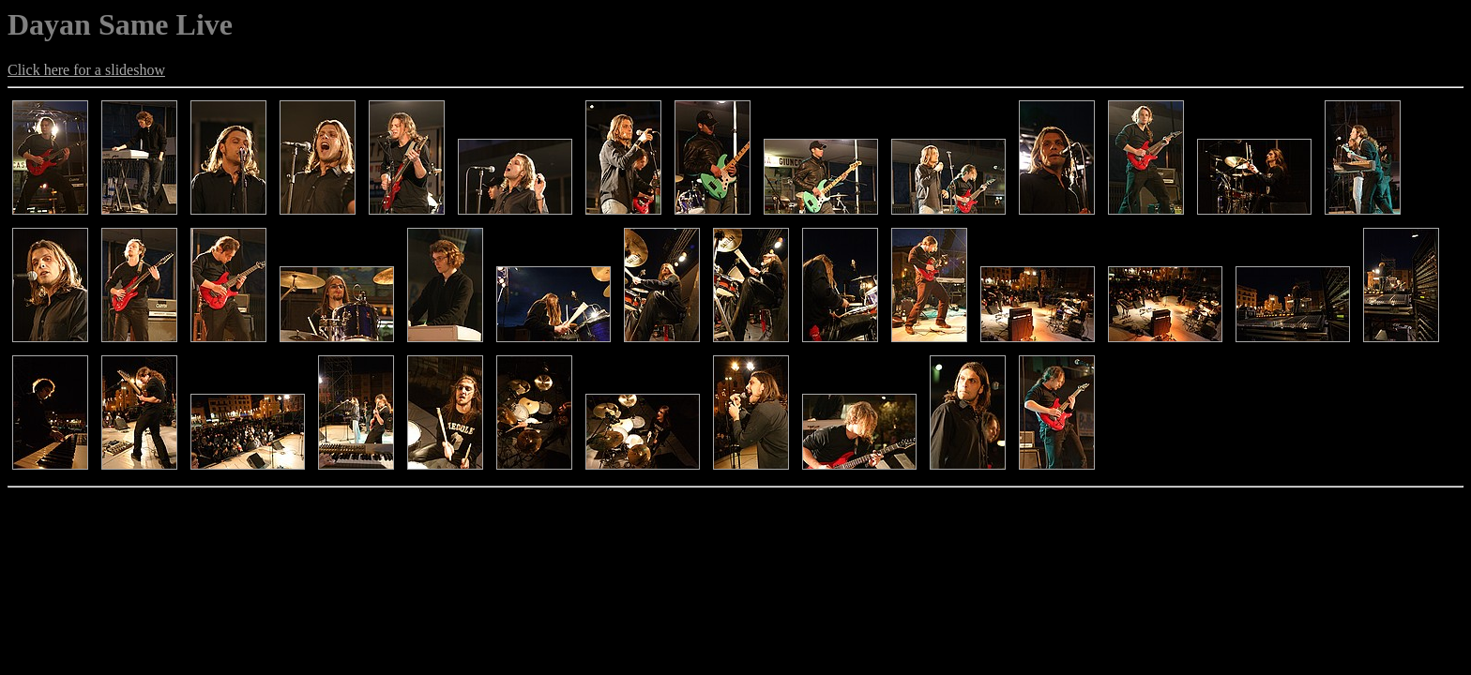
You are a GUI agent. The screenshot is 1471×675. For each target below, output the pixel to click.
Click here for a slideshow (86, 70)
